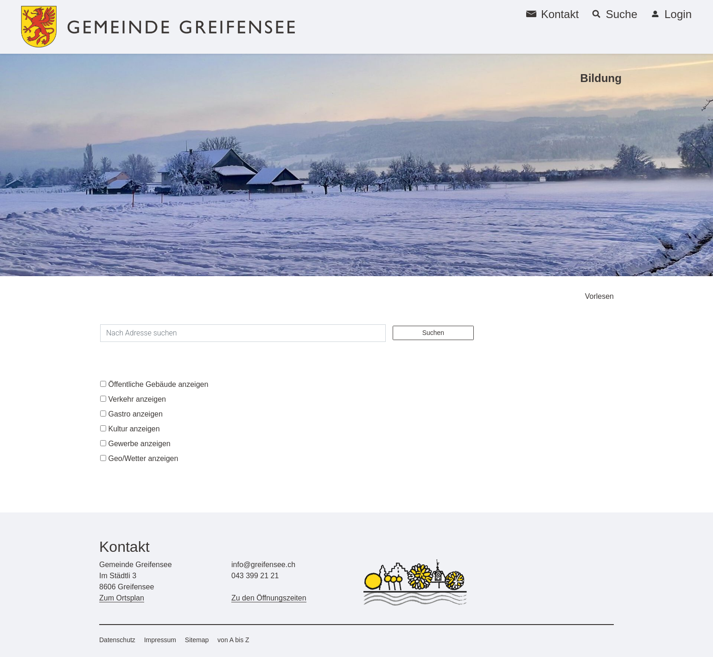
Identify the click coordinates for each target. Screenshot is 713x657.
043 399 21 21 (255, 576)
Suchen (433, 332)
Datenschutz (117, 640)
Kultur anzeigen (133, 429)
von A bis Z (233, 640)
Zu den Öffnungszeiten (268, 598)
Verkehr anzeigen (137, 399)
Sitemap (197, 640)
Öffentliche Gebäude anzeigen (158, 384)
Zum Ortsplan (121, 598)
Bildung (601, 78)
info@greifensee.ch (263, 565)
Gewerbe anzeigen (139, 444)
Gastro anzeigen (135, 414)
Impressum (160, 640)
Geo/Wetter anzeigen (143, 458)
